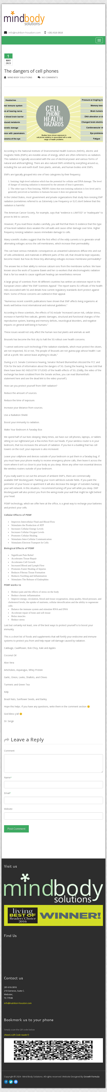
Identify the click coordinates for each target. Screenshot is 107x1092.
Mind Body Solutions (18, 77)
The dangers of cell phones (31, 71)
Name (8, 777)
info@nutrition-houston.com (25, 32)
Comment (9, 750)
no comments (48, 77)
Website (8, 808)
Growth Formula (91, 1076)
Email (7, 793)
